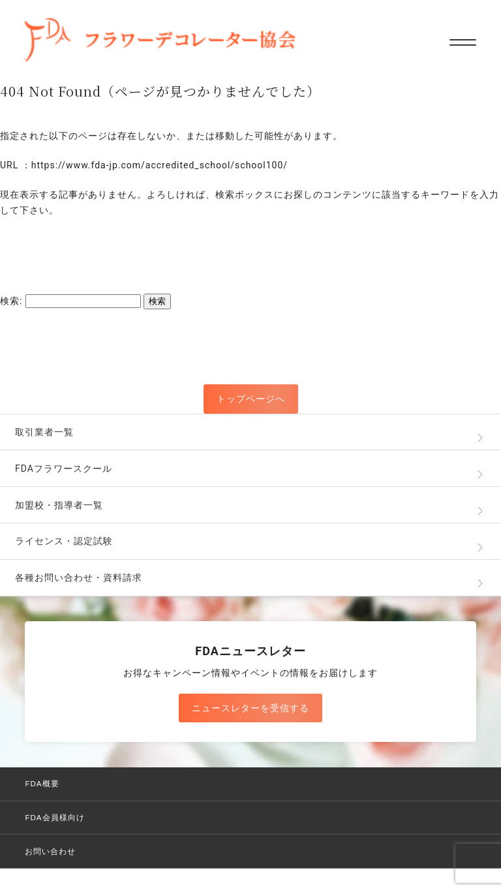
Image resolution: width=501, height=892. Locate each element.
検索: (11, 301)
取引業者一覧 (44, 432)
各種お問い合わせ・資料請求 (78, 577)
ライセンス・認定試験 (64, 541)
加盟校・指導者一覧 (59, 505)
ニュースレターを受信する (250, 708)
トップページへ (251, 398)
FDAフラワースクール (63, 468)
